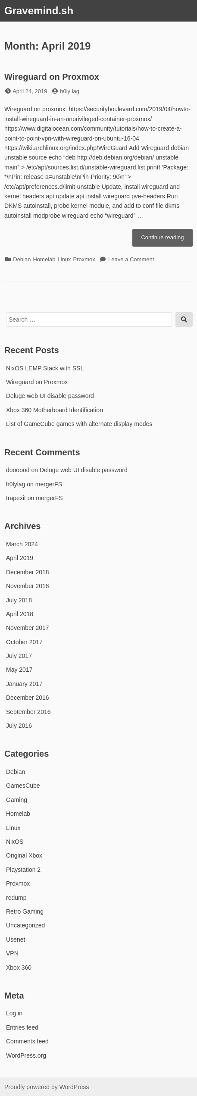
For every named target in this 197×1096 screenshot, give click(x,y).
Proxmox (84, 259)
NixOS (14, 841)
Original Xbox (24, 855)
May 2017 (19, 669)
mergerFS (48, 484)
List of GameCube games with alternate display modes (79, 423)
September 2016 (28, 711)
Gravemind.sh (38, 10)
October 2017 (24, 642)
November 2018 (27, 585)
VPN (12, 953)
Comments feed (27, 1041)
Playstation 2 (23, 869)
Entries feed (22, 1027)
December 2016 (27, 697)
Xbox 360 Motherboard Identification (54, 410)
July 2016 (19, 725)
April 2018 (19, 614)
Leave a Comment (131, 259)
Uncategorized (25, 925)
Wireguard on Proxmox (51, 76)
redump (16, 897)
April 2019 (19, 557)
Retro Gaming (25, 911)
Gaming (16, 799)
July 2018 (19, 600)
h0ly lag (69, 91)
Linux (64, 259)
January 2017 (24, 683)
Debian (22, 259)
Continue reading (167, 240)
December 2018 (27, 572)
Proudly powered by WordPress (46, 1086)
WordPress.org (26, 1055)
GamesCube (23, 785)
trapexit (16, 498)
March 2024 (22, 544)
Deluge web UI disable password (50, 395)
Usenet (15, 939)
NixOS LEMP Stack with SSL (45, 368)
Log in (14, 1013)
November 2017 (27, 627)
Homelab (44, 259)
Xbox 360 (18, 967)
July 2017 (19, 655)
